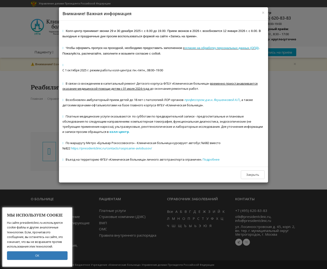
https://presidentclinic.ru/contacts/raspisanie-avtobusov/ (111, 148)
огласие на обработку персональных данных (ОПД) (222, 48)
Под (205, 159)
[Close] (263, 12)
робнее (214, 159)
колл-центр (119, 132)
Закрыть (252, 174)
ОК (37, 255)
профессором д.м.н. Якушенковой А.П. (212, 100)
